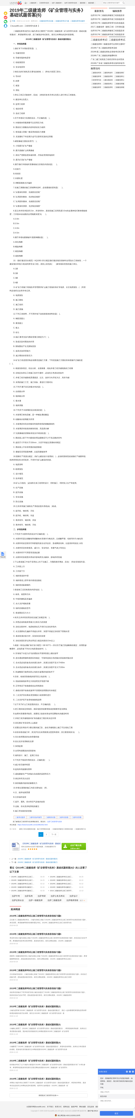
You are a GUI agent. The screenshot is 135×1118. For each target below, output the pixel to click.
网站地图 (82, 1107)
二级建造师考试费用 (108, 76)
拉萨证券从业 (18, 900)
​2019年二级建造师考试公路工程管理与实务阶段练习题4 (22, 880)
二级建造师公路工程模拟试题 (108, 84)
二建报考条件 (108, 73)
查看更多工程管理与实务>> (48, 1095)
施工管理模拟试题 (43, 829)
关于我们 (50, 1107)
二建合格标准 (108, 80)
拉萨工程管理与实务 (70, 3)
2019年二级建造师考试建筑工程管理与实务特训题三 (22, 887)
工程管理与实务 (44, 3)
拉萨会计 (74, 896)
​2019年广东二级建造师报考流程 (104, 48)
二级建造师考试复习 (96, 76)
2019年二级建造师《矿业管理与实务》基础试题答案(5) (37, 859)
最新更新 (82, 3)
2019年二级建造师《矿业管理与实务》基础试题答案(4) (35, 1043)
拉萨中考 (16, 896)
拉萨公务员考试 (58, 896)
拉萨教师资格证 (73, 900)
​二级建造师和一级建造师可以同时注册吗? (108, 44)
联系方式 (58, 1107)
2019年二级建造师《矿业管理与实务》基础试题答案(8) (35, 1079)
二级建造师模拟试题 (119, 87)
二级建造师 (32, 3)
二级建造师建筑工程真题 (119, 84)
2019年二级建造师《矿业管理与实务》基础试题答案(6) (48, 12)
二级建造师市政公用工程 (96, 87)
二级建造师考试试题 (46, 21)
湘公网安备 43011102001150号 (67, 1115)
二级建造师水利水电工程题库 (96, 84)
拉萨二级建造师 (57, 3)
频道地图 (91, 3)
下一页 (53, 834)
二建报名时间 (96, 73)
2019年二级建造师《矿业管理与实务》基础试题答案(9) (35, 1061)
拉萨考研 (42, 896)
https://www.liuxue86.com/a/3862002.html (33, 825)
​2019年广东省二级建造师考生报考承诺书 (108, 63)
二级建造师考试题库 (77, 21)
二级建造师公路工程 (119, 80)
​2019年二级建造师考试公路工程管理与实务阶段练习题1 (61, 884)
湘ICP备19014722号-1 (95, 1111)
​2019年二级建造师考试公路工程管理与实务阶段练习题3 (61, 880)
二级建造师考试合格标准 (108, 87)
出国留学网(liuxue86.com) (36, 1107)
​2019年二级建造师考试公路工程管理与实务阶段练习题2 (22, 884)
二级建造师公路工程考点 (119, 76)
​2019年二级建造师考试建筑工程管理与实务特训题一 (22, 891)
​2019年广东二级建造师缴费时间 (104, 56)
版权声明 (74, 1107)
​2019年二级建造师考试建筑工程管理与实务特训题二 (61, 887)
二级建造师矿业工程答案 (119, 73)
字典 (13, 21)
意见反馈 (90, 1107)
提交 (116, 1113)
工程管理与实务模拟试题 (96, 80)
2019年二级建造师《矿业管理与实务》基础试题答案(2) (35, 1006)
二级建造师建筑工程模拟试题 (62, 829)
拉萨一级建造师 (36, 900)
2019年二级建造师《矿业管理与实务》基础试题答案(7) (37, 862)
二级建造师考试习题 (61, 21)
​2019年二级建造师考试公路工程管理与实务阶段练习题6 (22, 877)
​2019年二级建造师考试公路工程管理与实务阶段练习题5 (61, 877)
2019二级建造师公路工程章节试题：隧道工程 (61, 891)
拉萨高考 (29, 896)
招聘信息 (66, 1107)
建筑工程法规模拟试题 (27, 829)
